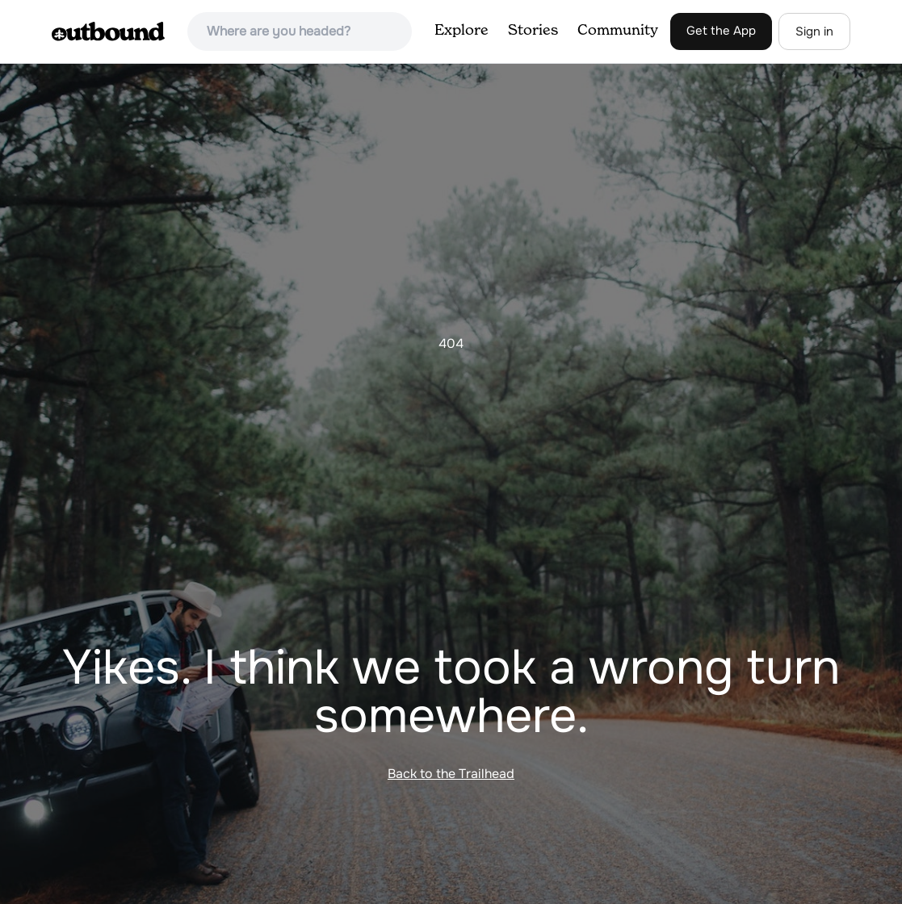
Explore (461, 30)
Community (617, 30)
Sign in (814, 31)
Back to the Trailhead (451, 773)
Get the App (721, 31)
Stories (533, 30)
